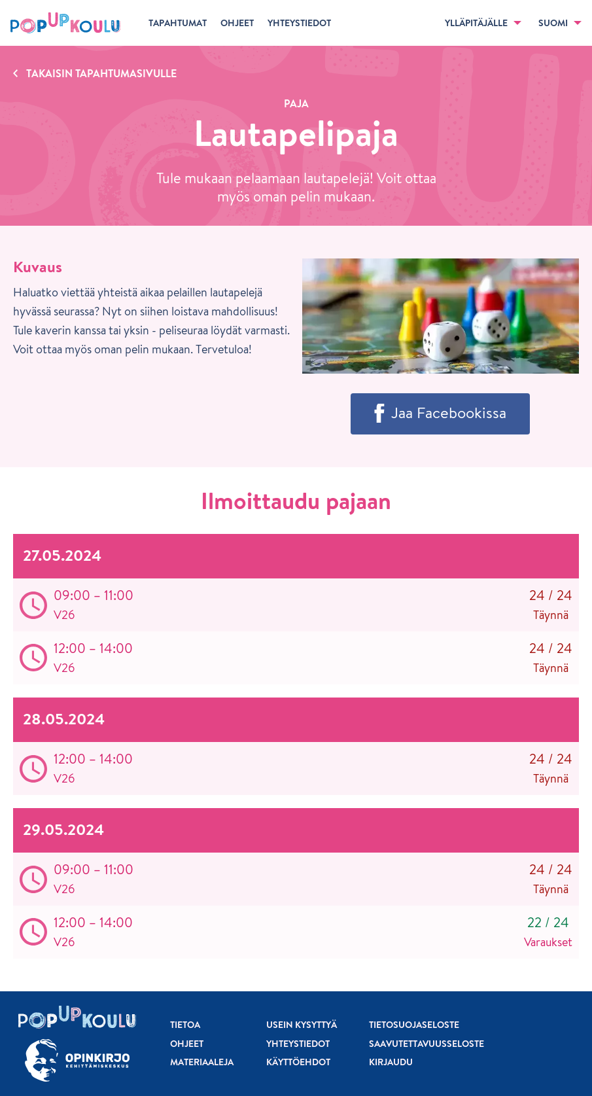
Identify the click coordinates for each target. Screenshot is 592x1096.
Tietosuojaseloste (414, 1025)
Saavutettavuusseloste (426, 1044)
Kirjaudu (391, 1062)
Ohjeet (186, 1044)
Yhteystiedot (298, 1044)
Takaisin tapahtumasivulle (101, 73)
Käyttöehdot (298, 1062)
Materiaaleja (202, 1062)
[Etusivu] (65, 23)
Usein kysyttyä (301, 1025)
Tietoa (185, 1025)
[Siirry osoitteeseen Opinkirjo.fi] (77, 1060)
